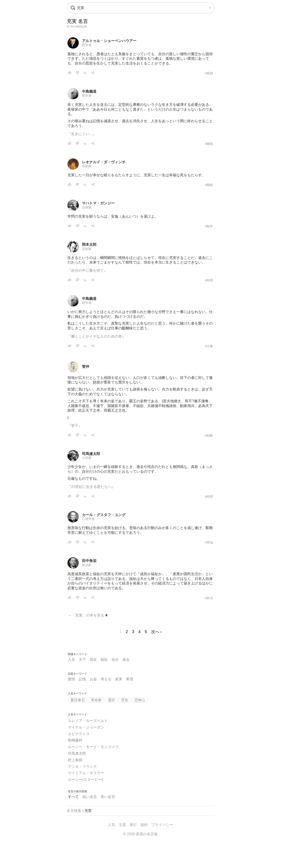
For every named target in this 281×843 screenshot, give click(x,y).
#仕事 (209, 346)
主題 (122, 825)
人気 (111, 825)
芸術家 (86, 166)
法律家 (86, 207)
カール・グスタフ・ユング (104, 515)
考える (106, 679)
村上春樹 (75, 760)
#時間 (209, 280)
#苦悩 (209, 542)
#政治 (209, 598)
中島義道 (89, 91)
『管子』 (74, 426)
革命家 (96, 700)
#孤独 (209, 73)
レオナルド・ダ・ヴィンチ (104, 162)
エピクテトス (79, 734)
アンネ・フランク (82, 766)
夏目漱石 (77, 700)
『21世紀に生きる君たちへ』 (91, 487)
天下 (82, 659)
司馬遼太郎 (91, 454)
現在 (93, 659)
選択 (111, 700)
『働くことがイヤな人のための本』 (96, 336)
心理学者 (88, 519)
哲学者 (86, 45)
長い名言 (108, 797)
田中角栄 (89, 561)
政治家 (86, 565)
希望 (129, 679)
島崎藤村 (75, 740)
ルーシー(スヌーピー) (85, 779)
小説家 (86, 458)
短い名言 (89, 797)
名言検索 (74, 811)
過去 (126, 659)
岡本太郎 (89, 244)
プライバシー (162, 825)
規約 (144, 825)
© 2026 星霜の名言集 (140, 834)
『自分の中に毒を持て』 (87, 270)
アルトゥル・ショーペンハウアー (109, 41)
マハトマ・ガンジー (98, 203)
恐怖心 (139, 700)
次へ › (156, 631)
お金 (93, 679)
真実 (118, 679)
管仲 (85, 366)
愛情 (71, 679)
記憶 (82, 679)
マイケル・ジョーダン (86, 727)
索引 (133, 825)
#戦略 (209, 435)
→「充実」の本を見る (88, 615)
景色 (124, 700)
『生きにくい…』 (81, 134)
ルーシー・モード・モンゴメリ (93, 747)
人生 (71, 659)
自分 (115, 659)
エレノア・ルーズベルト (88, 721)
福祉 (104, 659)
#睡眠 (209, 144)
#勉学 (209, 226)
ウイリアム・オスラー (86, 773)
